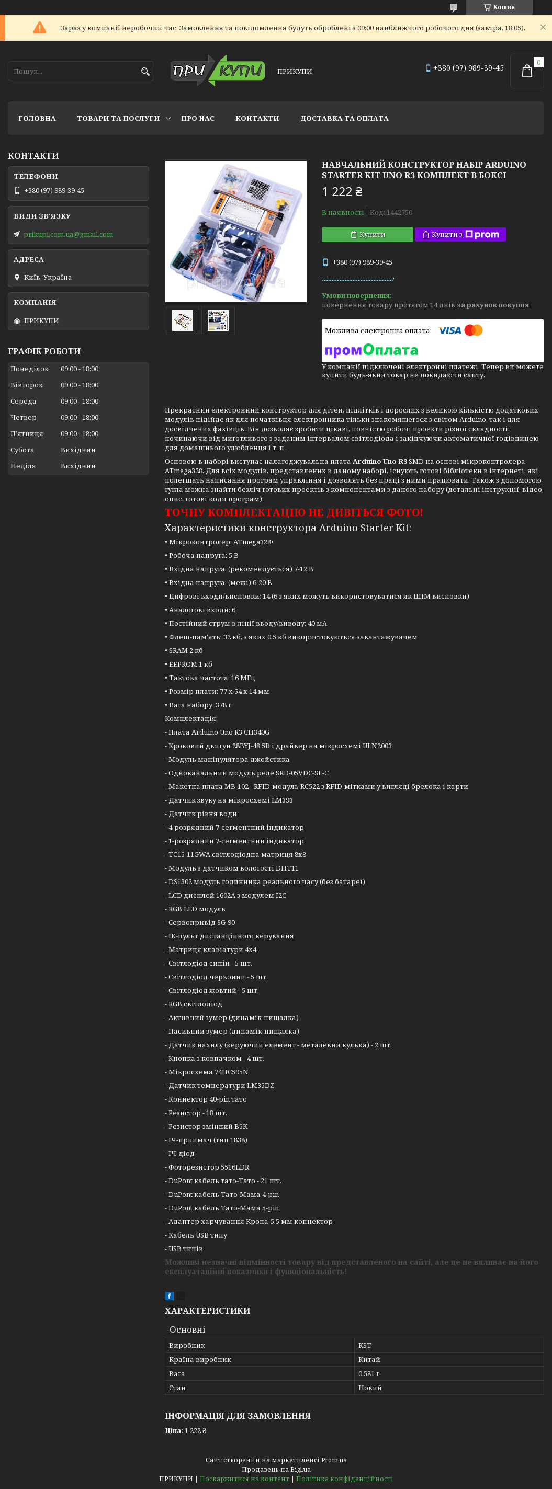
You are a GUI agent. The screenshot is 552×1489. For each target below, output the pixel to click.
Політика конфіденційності (344, 1478)
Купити (372, 234)
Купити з (465, 234)
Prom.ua (334, 1460)
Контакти (257, 118)
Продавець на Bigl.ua (276, 1469)
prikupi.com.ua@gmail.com (68, 234)
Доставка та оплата (344, 118)
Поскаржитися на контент (244, 1478)
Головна (37, 118)
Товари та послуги (118, 118)
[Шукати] (145, 72)
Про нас (198, 118)
